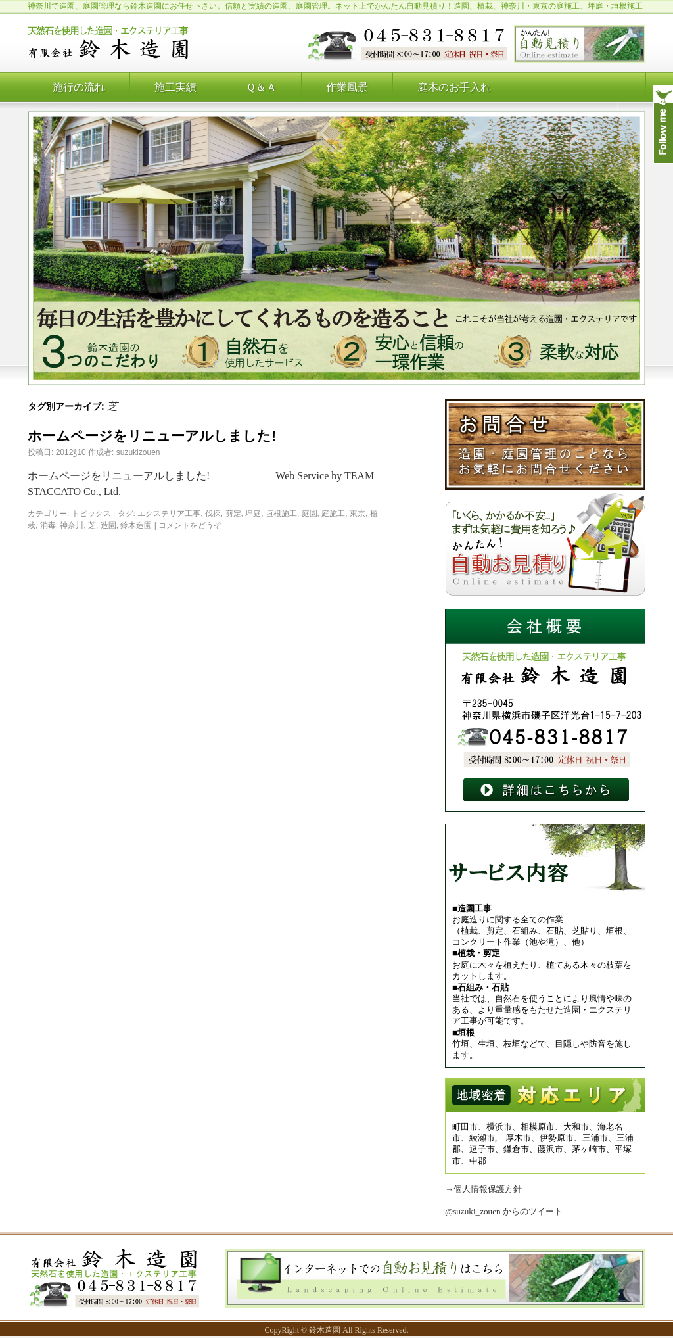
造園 (108, 525)
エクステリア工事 (168, 513)
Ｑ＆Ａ (261, 87)
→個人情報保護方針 (483, 1189)
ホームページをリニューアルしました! (152, 435)
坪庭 (253, 513)
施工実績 (175, 87)
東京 (357, 513)
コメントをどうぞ (189, 525)
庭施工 (333, 513)
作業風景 (347, 87)
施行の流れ (79, 87)
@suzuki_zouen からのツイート (504, 1211)
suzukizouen (138, 452)
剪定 (233, 513)
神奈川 (71, 525)
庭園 (309, 513)
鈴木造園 (136, 525)
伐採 (213, 513)
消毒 (48, 525)
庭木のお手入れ (454, 87)
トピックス (91, 513)
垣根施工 (281, 513)
